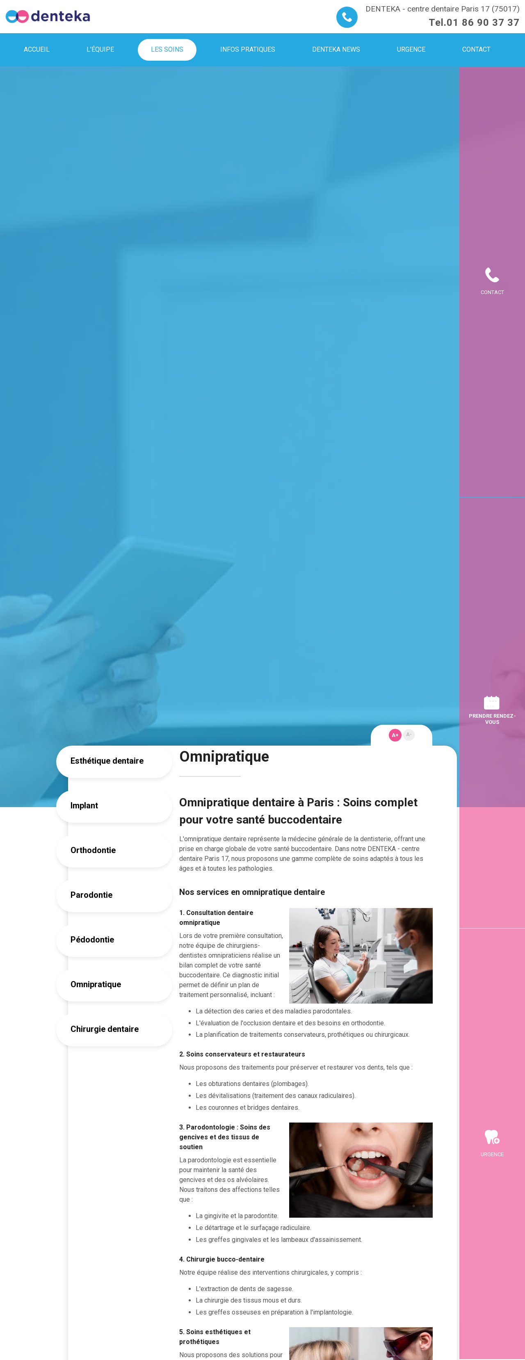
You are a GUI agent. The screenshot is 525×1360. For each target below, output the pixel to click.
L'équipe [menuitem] (100, 49)
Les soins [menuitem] (167, 49)
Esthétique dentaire (107, 761)
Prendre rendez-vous (492, 719)
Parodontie (91, 895)
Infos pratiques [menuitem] (247, 49)
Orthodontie (93, 850)
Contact (492, 292)
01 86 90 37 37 (483, 22)
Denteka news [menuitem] (336, 49)
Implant (84, 805)
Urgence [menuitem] (411, 49)
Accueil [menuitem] (37, 49)
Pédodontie (92, 940)
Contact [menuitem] (476, 49)
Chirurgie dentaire (105, 1029)
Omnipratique (96, 984)
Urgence (492, 1154)
